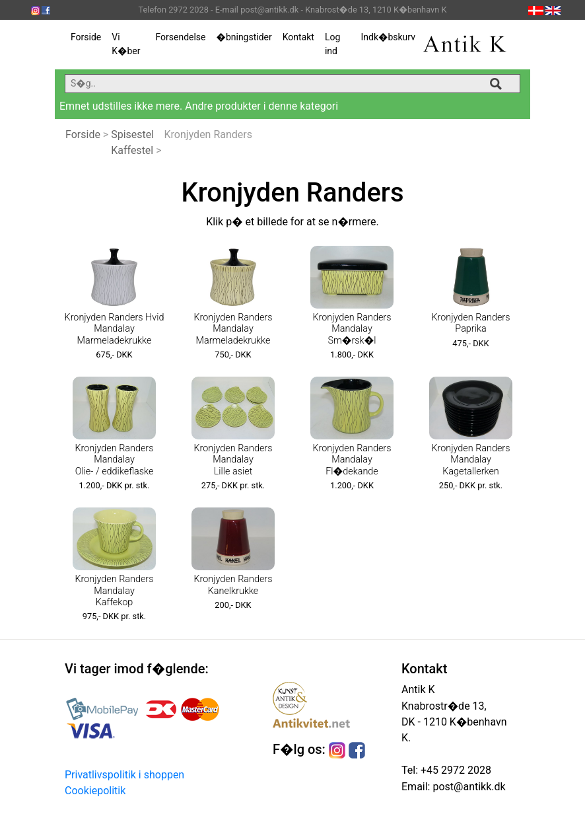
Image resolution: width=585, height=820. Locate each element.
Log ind (332, 44)
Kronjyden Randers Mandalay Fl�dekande (352, 460)
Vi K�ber (126, 44)
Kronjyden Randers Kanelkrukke (233, 585)
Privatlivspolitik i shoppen (124, 774)
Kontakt (298, 37)
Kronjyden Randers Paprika (471, 323)
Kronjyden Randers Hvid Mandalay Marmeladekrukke (114, 329)
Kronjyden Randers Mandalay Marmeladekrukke (233, 329)
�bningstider (244, 37)
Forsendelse (180, 37)
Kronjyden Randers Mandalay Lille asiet (233, 460)
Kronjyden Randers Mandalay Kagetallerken (471, 460)
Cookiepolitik (95, 790)
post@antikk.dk (467, 786)
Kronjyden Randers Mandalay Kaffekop (114, 591)
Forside (86, 37)
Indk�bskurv (388, 37)
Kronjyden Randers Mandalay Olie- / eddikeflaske (114, 460)
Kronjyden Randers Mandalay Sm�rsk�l (352, 329)
